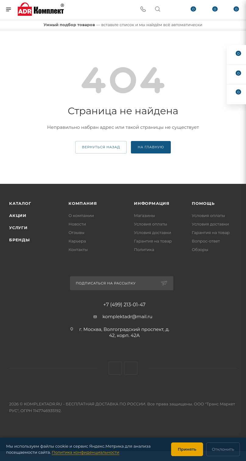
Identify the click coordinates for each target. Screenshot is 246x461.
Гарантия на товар (153, 241)
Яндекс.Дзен (130, 368)
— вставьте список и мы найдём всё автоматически (123, 24)
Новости (77, 224)
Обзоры (200, 249)
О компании (81, 215)
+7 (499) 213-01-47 (124, 304)
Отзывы (76, 232)
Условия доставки (152, 232)
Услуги (18, 227)
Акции (17, 215)
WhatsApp (115, 368)
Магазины (144, 215)
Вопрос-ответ (206, 241)
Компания (83, 203)
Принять (187, 449)
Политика (144, 249)
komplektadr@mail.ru (127, 316)
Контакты (78, 249)
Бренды (19, 239)
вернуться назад (101, 147)
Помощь (203, 203)
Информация (152, 203)
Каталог (20, 203)
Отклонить (223, 449)
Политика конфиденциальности (85, 452)
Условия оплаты (150, 224)
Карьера (77, 241)
